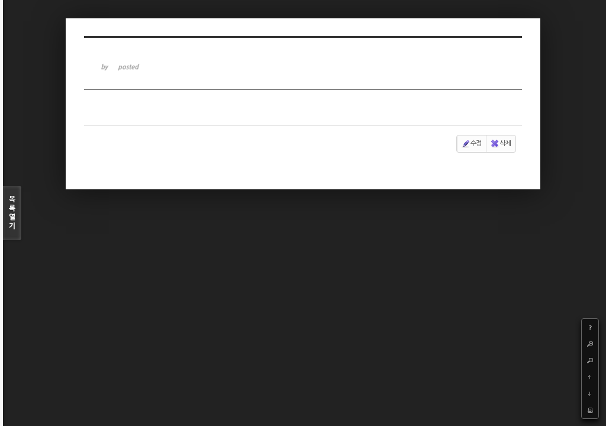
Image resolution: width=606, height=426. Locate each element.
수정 (471, 144)
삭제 (500, 144)
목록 (12, 213)
